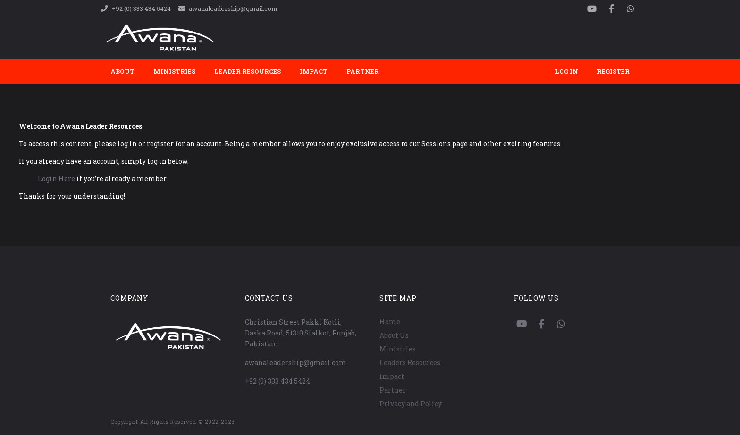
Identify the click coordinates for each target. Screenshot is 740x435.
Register (613, 71)
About (122, 71)
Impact (314, 71)
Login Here (56, 178)
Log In (566, 71)
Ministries (174, 71)
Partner (362, 71)
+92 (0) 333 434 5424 (277, 380)
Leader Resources (247, 71)
